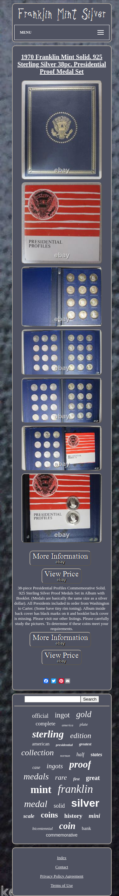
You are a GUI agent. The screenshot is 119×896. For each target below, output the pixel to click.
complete (45, 724)
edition (80, 735)
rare (61, 777)
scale (28, 816)
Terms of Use (62, 885)
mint (40, 789)
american (41, 743)
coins (49, 815)
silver (85, 803)
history (73, 815)
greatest (85, 744)
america (67, 725)
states (96, 754)
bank (86, 828)
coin (67, 826)
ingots (55, 766)
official (40, 716)
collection (37, 752)
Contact (61, 867)
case (36, 767)
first (76, 779)
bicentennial (42, 828)
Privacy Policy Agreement (61, 876)
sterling (48, 734)
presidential (64, 745)
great (93, 777)
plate (84, 724)
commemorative (62, 835)
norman (65, 755)
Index (62, 857)
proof (80, 764)
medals (36, 776)
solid (59, 806)
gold (83, 714)
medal (35, 803)
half (80, 754)
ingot (62, 715)
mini (94, 815)
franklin (75, 789)
